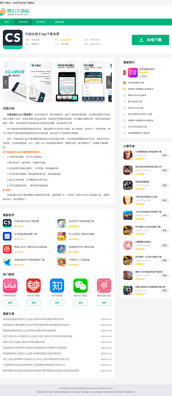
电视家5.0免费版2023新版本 (140, 89)
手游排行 (41, 22)
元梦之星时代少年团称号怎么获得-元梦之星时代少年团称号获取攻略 (37, 336)
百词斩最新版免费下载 (25, 234)
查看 (143, 76)
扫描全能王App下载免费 (26, 221)
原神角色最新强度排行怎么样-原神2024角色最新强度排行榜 (33, 319)
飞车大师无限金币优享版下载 (148, 212)
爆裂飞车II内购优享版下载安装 (149, 272)
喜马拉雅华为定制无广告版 (140, 114)
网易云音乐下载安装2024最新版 (30, 247)
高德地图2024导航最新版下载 (29, 260)
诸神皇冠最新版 (142, 182)
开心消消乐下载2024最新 (82, 234)
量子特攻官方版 (135, 101)
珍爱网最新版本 (147, 69)
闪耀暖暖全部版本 (143, 242)
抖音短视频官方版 (136, 83)
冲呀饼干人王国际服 (79, 260)
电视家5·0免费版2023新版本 (140, 120)
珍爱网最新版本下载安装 (139, 133)
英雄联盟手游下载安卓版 (81, 247)
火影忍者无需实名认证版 (146, 197)
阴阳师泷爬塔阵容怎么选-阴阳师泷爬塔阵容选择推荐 (29, 330)
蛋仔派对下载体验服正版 (81, 221)
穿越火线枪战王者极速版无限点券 (150, 287)
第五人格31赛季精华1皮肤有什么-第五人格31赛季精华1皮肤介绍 (36, 359)
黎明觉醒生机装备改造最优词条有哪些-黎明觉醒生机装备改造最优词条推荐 (41, 370)
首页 (7, 22)
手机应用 (23, 22)
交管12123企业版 (136, 108)
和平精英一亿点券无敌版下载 (148, 257)
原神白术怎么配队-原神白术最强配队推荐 (24, 342)
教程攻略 (59, 22)
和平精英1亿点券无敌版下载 (148, 227)
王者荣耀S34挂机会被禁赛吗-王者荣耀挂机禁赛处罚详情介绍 (34, 365)
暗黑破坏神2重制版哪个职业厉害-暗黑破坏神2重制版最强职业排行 (36, 325)
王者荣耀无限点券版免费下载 (148, 152)
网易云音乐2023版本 (137, 95)
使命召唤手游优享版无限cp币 (148, 167)
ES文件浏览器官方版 (137, 127)
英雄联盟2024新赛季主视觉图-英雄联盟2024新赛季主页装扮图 (35, 348)
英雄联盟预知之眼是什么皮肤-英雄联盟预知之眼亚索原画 (32, 353)
